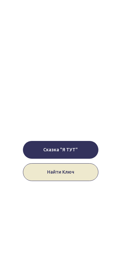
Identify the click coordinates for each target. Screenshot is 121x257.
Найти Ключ (60, 172)
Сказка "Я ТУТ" (60, 149)
